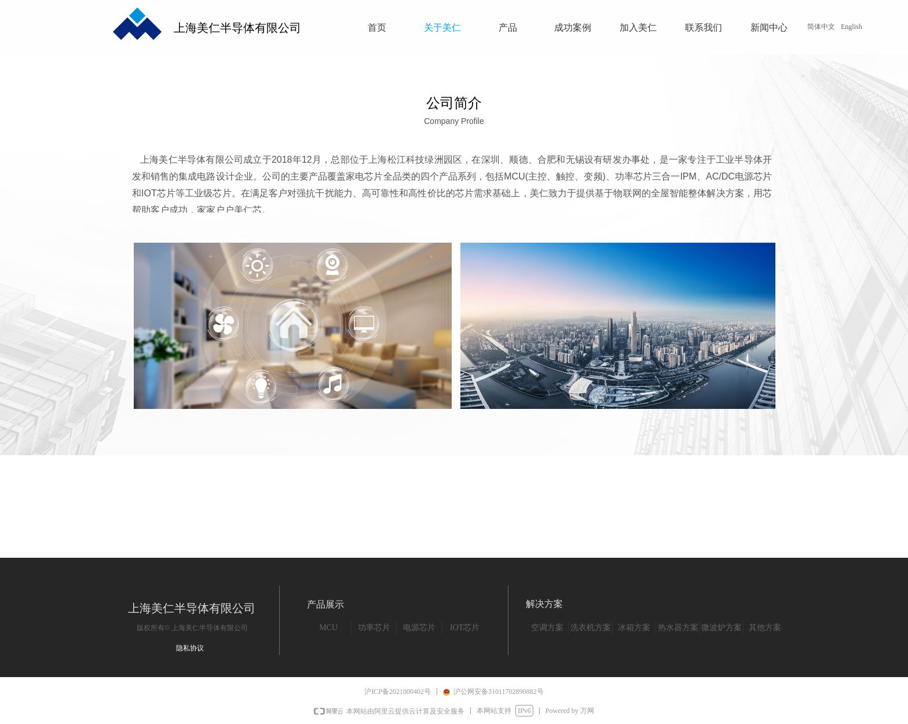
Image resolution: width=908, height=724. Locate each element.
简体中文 (821, 27)
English (851, 27)
